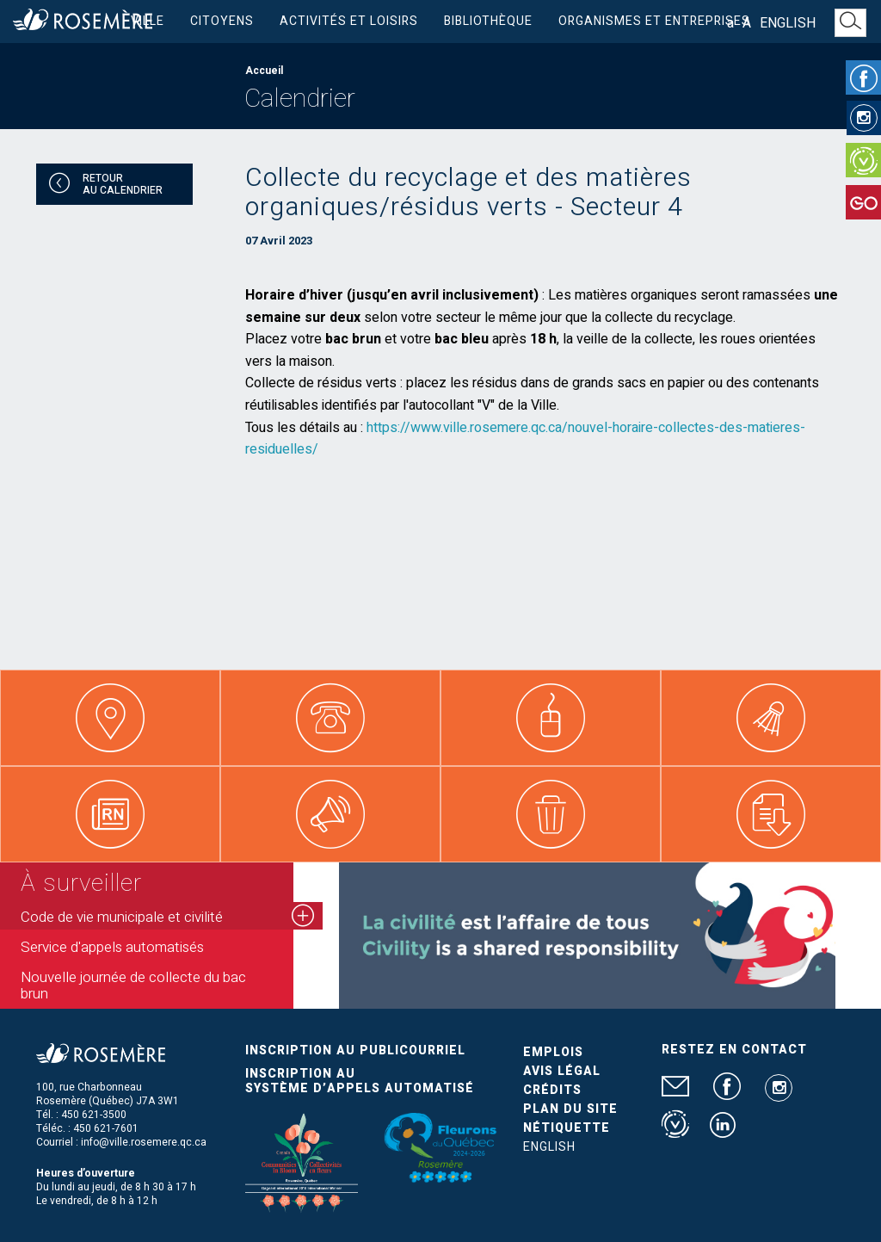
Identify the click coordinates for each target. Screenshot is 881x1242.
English (788, 23)
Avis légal (562, 1071)
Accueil (264, 70)
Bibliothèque (488, 21)
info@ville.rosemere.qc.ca (143, 1142)
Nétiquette (566, 1128)
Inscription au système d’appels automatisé (359, 1081)
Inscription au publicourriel (355, 1050)
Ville (147, 21)
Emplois (553, 1052)
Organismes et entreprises (654, 21)
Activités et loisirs (349, 21)
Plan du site (570, 1109)
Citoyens (222, 21)
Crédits (552, 1090)
